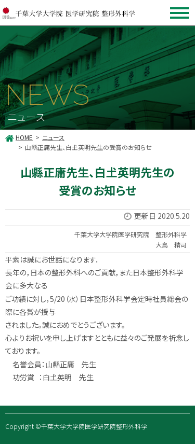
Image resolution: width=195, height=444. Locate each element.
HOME (24, 137)
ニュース (53, 137)
